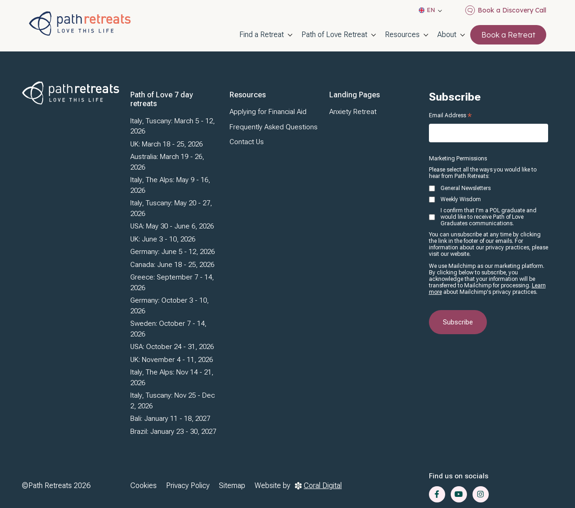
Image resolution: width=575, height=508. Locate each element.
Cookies (143, 485)
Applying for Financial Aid (268, 112)
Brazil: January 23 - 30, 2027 (173, 431)
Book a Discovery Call (505, 10)
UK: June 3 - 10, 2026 (162, 239)
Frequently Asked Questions (274, 127)
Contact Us (247, 142)
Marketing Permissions (458, 158)
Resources (402, 34)
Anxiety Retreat (353, 112)
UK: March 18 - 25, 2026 (166, 144)
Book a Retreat (508, 34)
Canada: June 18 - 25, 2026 (172, 264)
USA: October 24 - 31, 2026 (172, 347)
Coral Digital (318, 485)
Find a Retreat (261, 34)
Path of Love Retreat (334, 34)
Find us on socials (458, 476)
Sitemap (232, 485)
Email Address (450, 115)
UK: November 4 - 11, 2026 (171, 360)
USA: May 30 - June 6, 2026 (172, 226)
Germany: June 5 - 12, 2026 (172, 252)
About (446, 34)
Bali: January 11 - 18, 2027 (170, 418)
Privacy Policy (188, 485)
